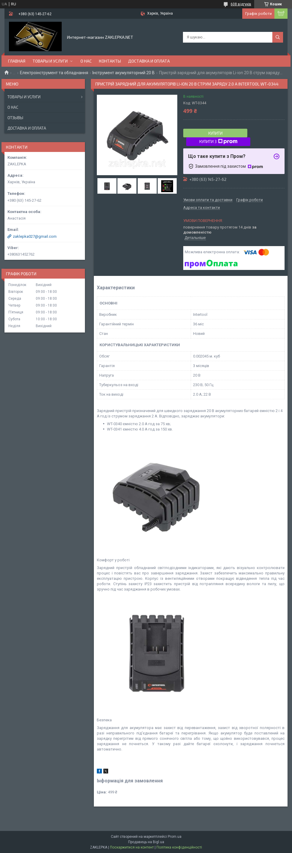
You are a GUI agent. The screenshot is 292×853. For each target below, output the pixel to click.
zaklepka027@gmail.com (35, 236)
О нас (86, 60)
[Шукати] (277, 37)
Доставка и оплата (149, 60)
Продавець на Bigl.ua (146, 842)
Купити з (218, 141)
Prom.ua (174, 837)
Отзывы (15, 117)
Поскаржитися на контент (132, 847)
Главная (16, 60)
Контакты (110, 60)
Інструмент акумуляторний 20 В (123, 72)
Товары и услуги (50, 60)
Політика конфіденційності (179, 847)
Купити (215, 133)
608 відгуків (241, 4)
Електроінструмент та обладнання (54, 72)
